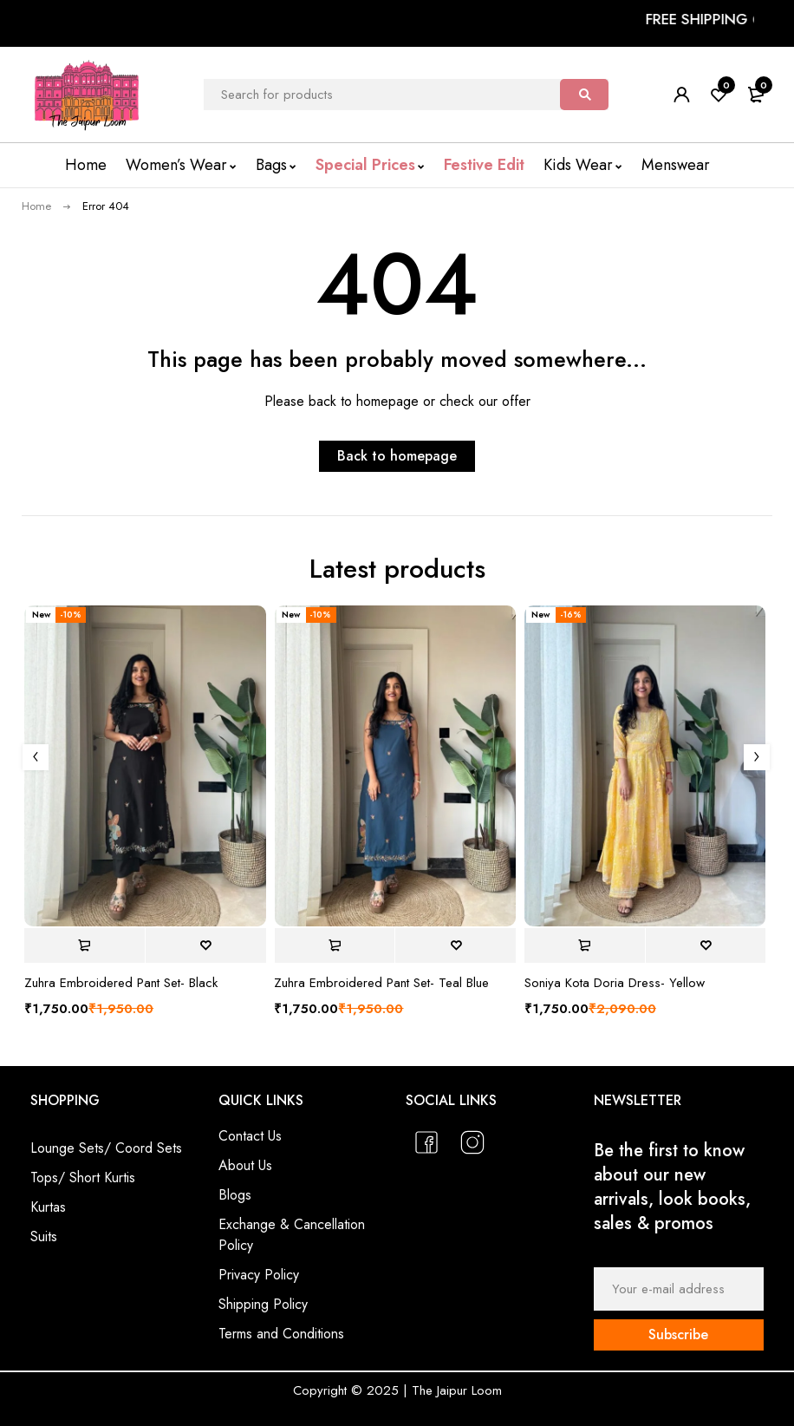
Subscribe (678, 1334)
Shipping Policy (263, 1304)
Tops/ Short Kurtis (82, 1177)
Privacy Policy (258, 1275)
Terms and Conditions (281, 1334)
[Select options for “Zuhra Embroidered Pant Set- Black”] (84, 945)
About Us (245, 1165)
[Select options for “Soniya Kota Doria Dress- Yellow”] (584, 945)
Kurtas (48, 1207)
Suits (43, 1236)
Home (36, 206)
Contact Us (250, 1136)
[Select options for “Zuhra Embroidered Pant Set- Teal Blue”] (334, 945)
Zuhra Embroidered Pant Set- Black (121, 982)
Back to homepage (397, 456)
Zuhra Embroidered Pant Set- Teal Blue (381, 982)
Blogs (234, 1195)
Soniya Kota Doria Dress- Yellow (614, 982)
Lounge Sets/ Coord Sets (106, 1148)
